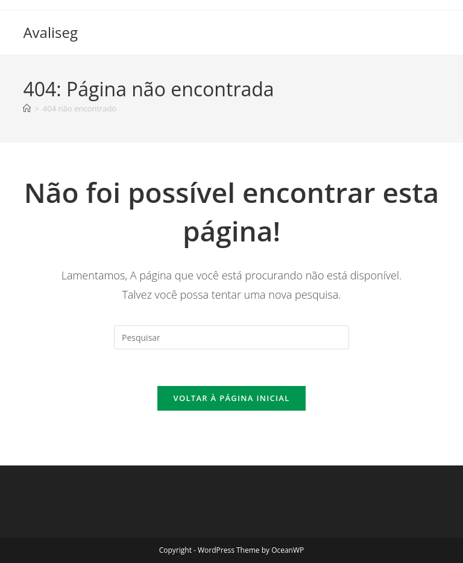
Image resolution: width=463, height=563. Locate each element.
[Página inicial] (27, 108)
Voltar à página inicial (231, 398)
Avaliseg (50, 32)
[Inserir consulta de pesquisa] (231, 337)
